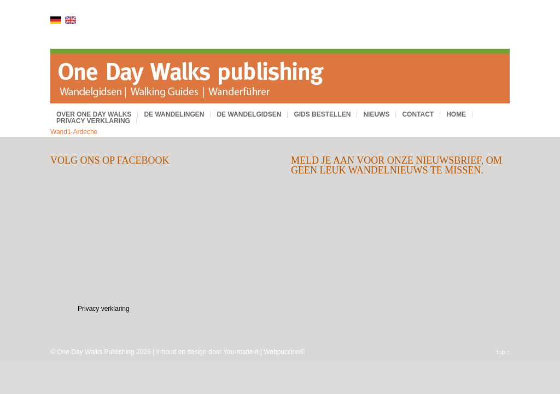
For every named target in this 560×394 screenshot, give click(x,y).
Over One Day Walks (93, 114)
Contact (418, 114)
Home (456, 114)
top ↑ (503, 352)
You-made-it (240, 352)
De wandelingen (174, 114)
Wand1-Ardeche (73, 132)
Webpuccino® (284, 352)
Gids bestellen (322, 114)
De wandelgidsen (249, 114)
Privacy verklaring (93, 121)
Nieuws (376, 114)
